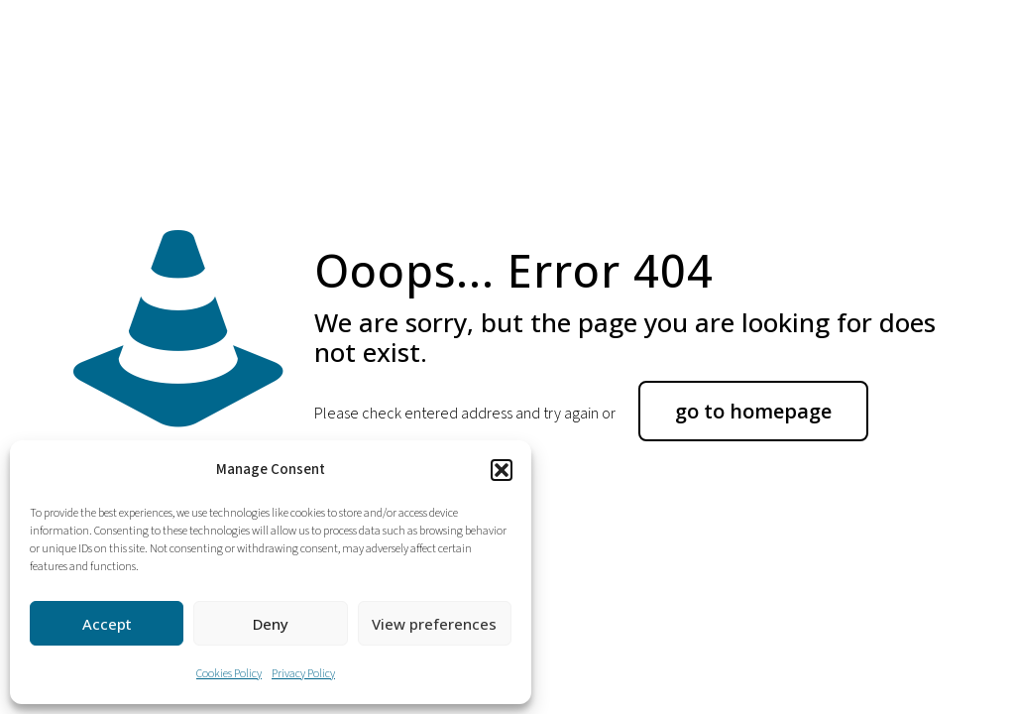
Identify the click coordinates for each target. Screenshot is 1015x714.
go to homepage (753, 411)
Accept (107, 624)
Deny (270, 624)
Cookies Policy (229, 673)
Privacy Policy (303, 673)
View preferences (434, 624)
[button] (501, 470)
